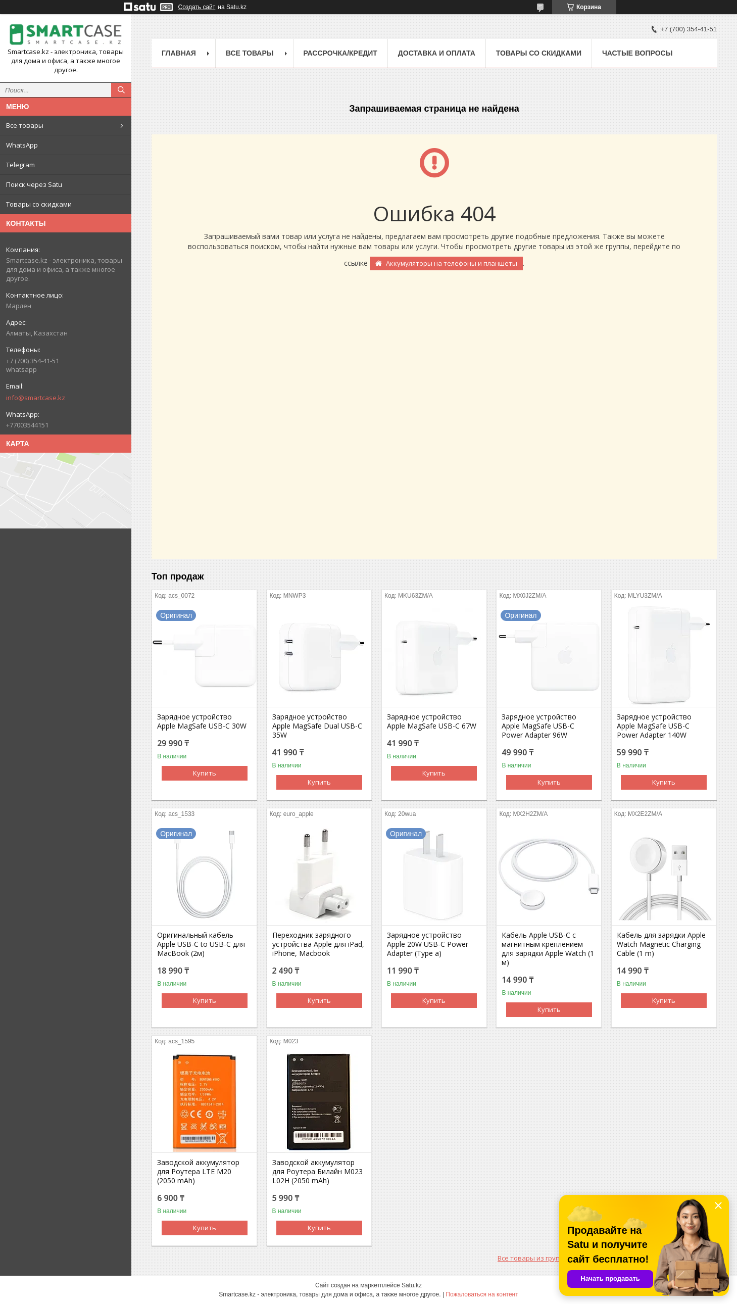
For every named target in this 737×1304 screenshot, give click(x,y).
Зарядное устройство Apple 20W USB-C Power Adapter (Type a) (427, 944)
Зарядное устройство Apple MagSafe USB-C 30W (202, 721)
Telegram (20, 164)
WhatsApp (22, 145)
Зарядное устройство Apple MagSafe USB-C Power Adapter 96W (539, 726)
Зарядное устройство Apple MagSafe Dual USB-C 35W (317, 726)
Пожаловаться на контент (482, 1294)
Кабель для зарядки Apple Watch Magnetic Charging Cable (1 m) (661, 944)
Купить (204, 773)
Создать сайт (197, 7)
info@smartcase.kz (35, 397)
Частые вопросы (637, 53)
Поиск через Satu (34, 184)
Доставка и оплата (436, 53)
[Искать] (121, 90)
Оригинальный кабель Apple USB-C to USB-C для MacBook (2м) (201, 944)
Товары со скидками (39, 204)
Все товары (24, 125)
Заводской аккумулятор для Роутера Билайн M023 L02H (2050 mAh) (317, 1171)
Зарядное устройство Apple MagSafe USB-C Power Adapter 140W (654, 726)
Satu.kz (412, 1285)
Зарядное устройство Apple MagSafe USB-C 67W (431, 721)
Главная (179, 53)
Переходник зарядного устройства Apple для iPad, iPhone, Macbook (318, 944)
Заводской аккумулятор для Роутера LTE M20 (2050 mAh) (198, 1171)
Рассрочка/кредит (340, 53)
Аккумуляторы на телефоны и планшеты (451, 263)
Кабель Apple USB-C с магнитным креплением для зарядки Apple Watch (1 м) (548, 949)
